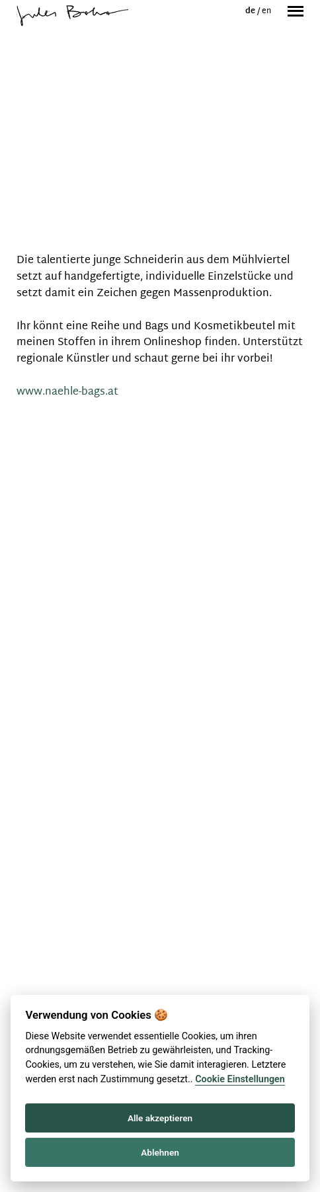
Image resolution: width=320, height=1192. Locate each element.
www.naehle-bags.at (67, 392)
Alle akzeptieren (160, 1118)
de (251, 11)
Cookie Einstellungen (240, 1079)
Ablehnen (160, 1152)
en (266, 11)
